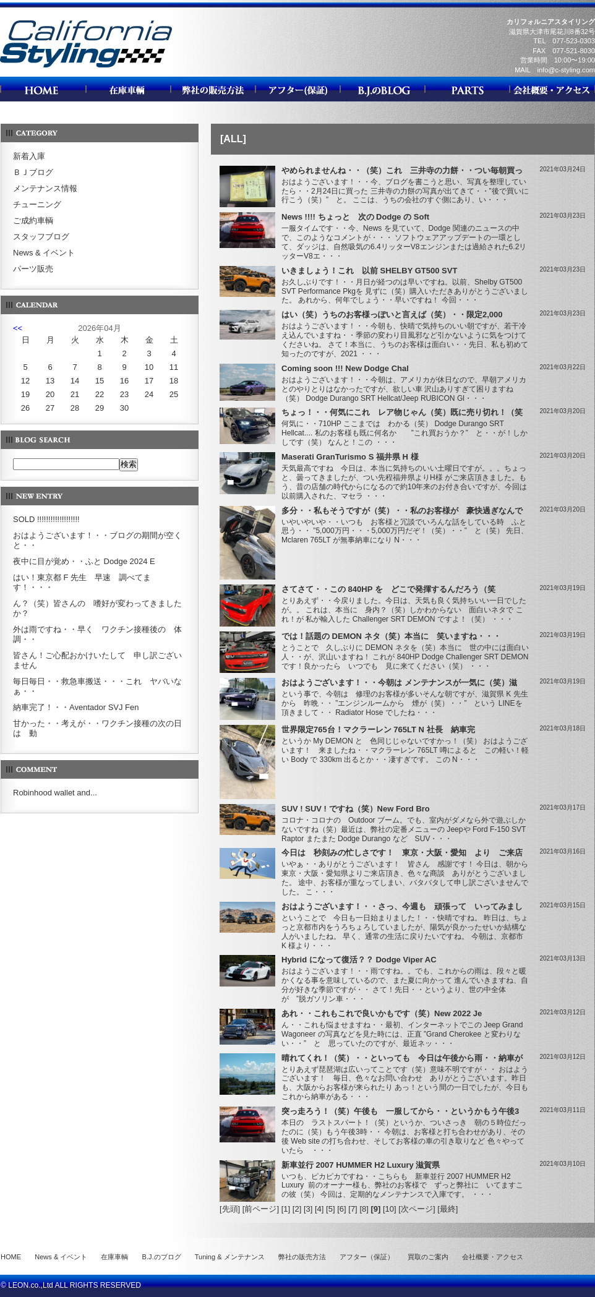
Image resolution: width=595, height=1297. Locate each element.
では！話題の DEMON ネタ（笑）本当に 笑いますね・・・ (391, 636)
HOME (11, 1257)
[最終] (447, 1209)
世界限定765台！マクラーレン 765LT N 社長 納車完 (378, 729)
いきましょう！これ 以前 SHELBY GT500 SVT (369, 270)
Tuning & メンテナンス (230, 1257)
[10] (389, 1209)
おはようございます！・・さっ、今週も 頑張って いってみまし (402, 906)
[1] (285, 1209)
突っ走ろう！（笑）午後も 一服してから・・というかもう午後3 (400, 1111)
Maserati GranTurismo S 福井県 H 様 (350, 456)
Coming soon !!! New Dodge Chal (345, 368)
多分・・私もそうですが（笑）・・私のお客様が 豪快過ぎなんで (402, 510)
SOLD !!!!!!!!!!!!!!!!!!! (46, 519)
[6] (341, 1209)
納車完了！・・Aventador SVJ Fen (76, 707)
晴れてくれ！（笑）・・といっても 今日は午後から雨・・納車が (402, 1058)
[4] (319, 1209)
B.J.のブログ (161, 1257)
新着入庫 (29, 156)
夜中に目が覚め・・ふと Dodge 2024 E (84, 561)
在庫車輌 (114, 1257)
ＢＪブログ (33, 172)
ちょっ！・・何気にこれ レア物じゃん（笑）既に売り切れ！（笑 (402, 412)
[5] (330, 1209)
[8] (363, 1209)
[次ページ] (416, 1209)
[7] (352, 1209)
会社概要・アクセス (492, 1257)
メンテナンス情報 (45, 188)
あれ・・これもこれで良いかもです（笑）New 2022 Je (381, 1013)
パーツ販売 (33, 268)
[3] (308, 1209)
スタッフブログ (41, 236)
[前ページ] (260, 1209)
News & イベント (44, 252)
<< (17, 328)
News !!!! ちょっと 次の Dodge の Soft (355, 216)
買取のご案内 (428, 1257)
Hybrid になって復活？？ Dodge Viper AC (359, 959)
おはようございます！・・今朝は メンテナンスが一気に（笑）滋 (399, 682)
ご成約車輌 (33, 220)
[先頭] (230, 1209)
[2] (297, 1209)
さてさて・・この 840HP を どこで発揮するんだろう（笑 (388, 589)
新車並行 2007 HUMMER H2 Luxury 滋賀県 (360, 1165)
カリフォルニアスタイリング (86, 67)
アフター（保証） (367, 1257)
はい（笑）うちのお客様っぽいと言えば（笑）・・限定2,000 (392, 314)
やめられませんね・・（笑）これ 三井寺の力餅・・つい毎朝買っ (402, 170)
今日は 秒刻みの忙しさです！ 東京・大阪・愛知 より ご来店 (402, 852)
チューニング (37, 204)
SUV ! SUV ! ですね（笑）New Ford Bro (355, 808)
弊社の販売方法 (302, 1257)
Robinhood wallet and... (55, 792)
